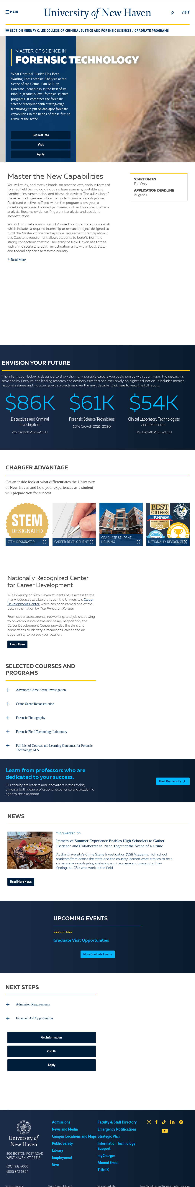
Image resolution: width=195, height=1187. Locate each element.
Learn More (17, 644)
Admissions (61, 1118)
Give (55, 1161)
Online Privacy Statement (60, 1182)
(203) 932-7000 (17, 1162)
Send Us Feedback (14, 1182)
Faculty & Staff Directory (117, 1118)
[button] (12, 12)
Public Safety (62, 1140)
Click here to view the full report (135, 385)
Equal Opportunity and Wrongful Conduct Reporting (165, 1182)
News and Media (65, 1126)
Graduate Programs (152, 30)
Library (57, 1147)
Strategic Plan (109, 1133)
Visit (41, 144)
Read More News (21, 879)
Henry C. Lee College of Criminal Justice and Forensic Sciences (79, 30)
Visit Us (51, 1047)
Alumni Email (108, 1159)
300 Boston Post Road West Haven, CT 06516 (24, 1152)
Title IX (103, 1166)
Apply (41, 154)
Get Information (51, 1033)
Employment (62, 1154)
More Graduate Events (97, 951)
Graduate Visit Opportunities (81, 938)
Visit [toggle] (186, 12)
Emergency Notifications (117, 1126)
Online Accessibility (106, 1182)
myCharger (106, 1152)
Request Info (40, 135)
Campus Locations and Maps (74, 1133)
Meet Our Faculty (173, 778)
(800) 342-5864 (17, 1168)
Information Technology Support (117, 1142)
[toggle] (172, 12)
